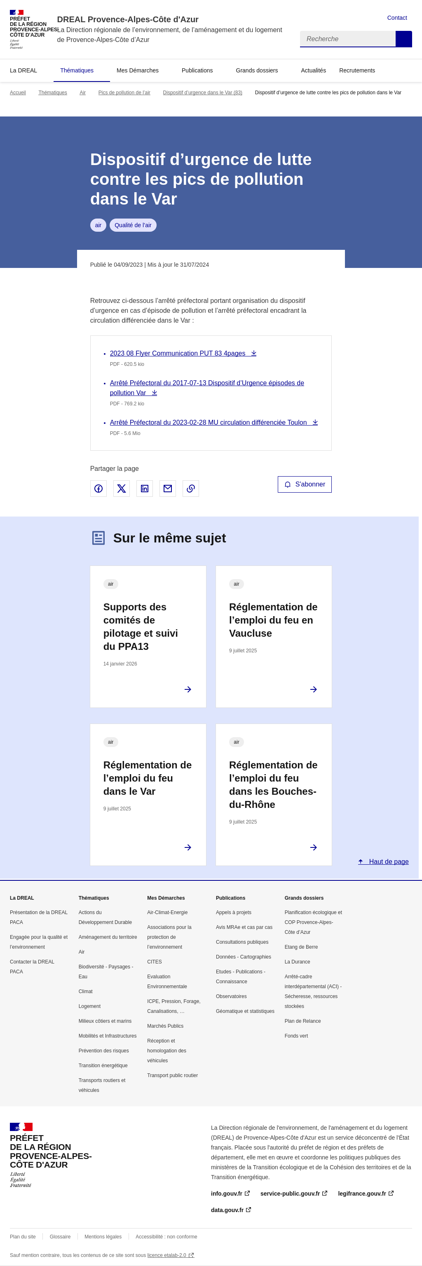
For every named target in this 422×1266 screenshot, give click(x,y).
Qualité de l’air (133, 225)
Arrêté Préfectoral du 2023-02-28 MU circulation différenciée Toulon (209, 422)
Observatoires (231, 996)
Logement (90, 1006)
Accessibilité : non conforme (166, 1237)
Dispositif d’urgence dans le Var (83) (203, 92)
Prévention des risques (104, 1051)
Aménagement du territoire (108, 937)
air (98, 225)
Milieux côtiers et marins (105, 1021)
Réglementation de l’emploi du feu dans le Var (147, 778)
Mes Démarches (138, 70)
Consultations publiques (242, 942)
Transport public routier (172, 1075)
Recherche (404, 39)
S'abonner (305, 484)
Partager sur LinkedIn (144, 488)
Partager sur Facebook (98, 488)
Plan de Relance (303, 1021)
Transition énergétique (103, 1065)
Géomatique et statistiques (245, 1011)
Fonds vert (296, 1036)
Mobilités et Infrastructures (108, 1036)
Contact (397, 17)
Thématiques (77, 70)
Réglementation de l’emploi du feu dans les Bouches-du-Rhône (273, 784)
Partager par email (167, 488)
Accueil (18, 92)
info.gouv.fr (226, 1193)
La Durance (297, 962)
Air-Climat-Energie (167, 912)
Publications (197, 70)
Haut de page (388, 861)
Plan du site (23, 1237)
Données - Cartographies (243, 957)
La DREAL (23, 70)
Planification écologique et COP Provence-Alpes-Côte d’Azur (313, 922)
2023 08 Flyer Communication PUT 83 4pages (178, 353)
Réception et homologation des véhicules (166, 1051)
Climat (86, 991)
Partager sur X (121, 488)
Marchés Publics (165, 1026)
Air (83, 92)
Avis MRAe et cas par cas (244, 927)
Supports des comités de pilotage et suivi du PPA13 (140, 626)
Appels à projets (233, 912)
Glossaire (60, 1237)
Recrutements (357, 70)
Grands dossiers (257, 70)
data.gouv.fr (227, 1210)
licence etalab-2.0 (167, 1255)
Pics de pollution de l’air (124, 92)
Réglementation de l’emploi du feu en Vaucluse (273, 620)
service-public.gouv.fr (290, 1193)
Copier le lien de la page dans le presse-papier (191, 488)
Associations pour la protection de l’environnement (169, 937)
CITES (154, 962)
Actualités (313, 70)
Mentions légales (103, 1237)
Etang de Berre (301, 947)
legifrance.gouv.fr (362, 1193)
